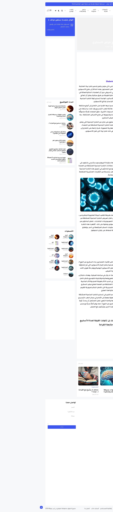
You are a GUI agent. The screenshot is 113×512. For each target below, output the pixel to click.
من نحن (91, 508)
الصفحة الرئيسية (97, 38)
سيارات (102, 4)
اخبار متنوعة (55, 10)
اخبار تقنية (87, 10)
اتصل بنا (49, 508)
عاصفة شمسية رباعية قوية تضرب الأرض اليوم (95, 391)
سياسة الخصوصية (81, 508)
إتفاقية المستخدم (68, 508)
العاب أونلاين (33, 10)
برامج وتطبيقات (44, 10)
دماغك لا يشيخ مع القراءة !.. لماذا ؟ (50, 391)
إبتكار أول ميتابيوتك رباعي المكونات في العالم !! (20, 132)
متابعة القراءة (68, 325)
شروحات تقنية (67, 10)
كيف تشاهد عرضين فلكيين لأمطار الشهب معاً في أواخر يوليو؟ (19, 151)
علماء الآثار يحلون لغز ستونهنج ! (21, 141)
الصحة (92, 356)
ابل (15, 242)
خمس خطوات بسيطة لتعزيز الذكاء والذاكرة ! (74, 391)
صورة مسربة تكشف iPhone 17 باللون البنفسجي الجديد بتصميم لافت (18, 159)
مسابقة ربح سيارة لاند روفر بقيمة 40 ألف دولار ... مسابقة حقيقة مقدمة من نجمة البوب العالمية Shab (66, 4)
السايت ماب (57, 508)
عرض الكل (42, 363)
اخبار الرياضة (77, 10)
